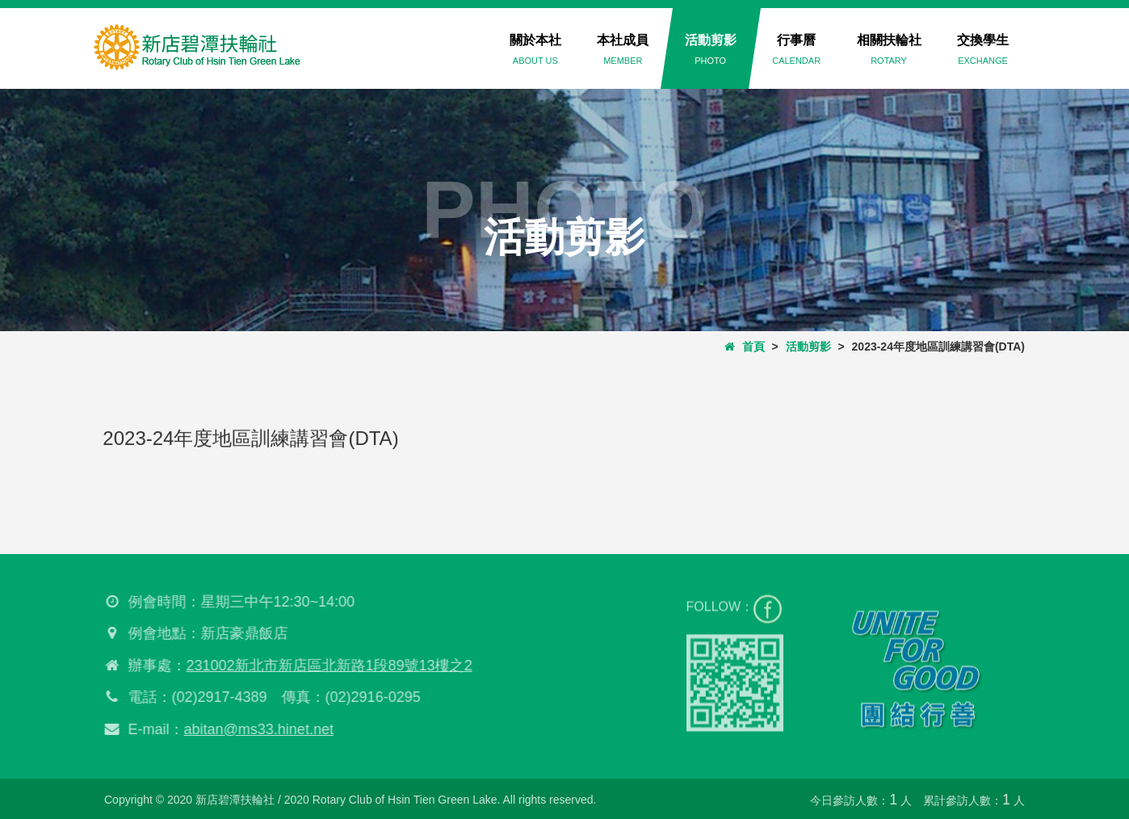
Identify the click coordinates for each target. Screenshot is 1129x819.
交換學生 (983, 49)
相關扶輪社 (889, 49)
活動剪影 (711, 49)
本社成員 (622, 49)
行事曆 (796, 49)
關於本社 (535, 49)
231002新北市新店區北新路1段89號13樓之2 (325, 665)
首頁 (744, 346)
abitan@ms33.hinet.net (254, 729)
